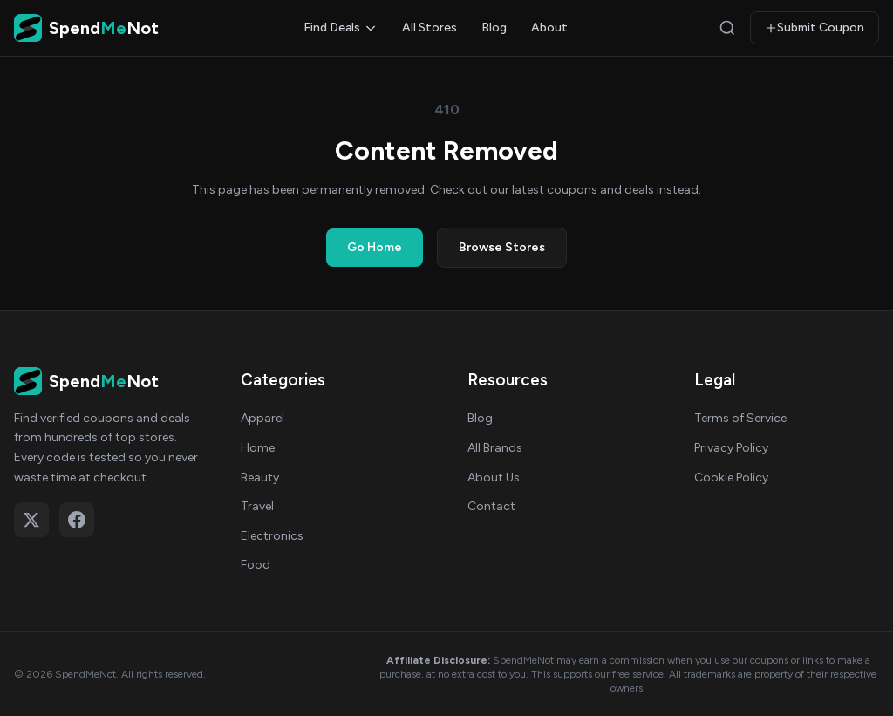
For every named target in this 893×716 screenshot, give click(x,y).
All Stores (429, 27)
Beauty (260, 477)
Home (258, 447)
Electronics (272, 535)
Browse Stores (502, 247)
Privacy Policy (731, 447)
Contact (491, 506)
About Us (493, 477)
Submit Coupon (814, 27)
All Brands (494, 447)
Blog (494, 27)
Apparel (262, 418)
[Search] (727, 28)
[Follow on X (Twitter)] (31, 519)
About (549, 27)
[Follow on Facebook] (76, 519)
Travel (257, 506)
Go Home (374, 247)
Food (255, 564)
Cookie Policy (731, 477)
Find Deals (340, 27)
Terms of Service (740, 418)
